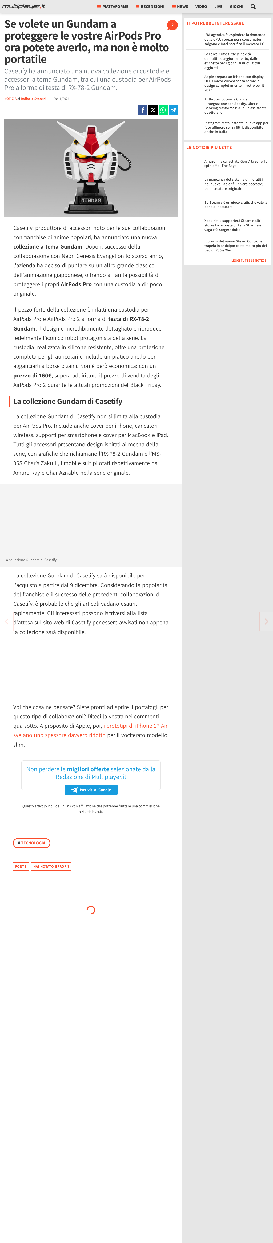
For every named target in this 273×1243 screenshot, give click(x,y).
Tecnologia (31, 843)
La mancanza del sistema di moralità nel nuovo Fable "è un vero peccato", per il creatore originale (233, 184)
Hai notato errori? (51, 866)
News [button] (180, 6)
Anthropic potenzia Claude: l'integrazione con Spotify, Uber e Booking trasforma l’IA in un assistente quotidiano (235, 106)
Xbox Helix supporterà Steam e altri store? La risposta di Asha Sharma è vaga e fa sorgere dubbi (233, 225)
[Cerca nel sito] (253, 6)
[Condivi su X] (153, 110)
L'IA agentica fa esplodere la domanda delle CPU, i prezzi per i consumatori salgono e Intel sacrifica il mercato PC (234, 39)
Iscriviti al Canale (91, 790)
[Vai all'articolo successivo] (6, 621)
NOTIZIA (10, 98)
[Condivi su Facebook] (142, 110)
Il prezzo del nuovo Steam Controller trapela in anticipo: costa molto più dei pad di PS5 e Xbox (235, 246)
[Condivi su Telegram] (173, 110)
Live (218, 6)
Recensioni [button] (150, 6)
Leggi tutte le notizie (249, 260)
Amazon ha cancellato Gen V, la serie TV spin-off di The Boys (235, 163)
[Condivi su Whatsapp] (163, 110)
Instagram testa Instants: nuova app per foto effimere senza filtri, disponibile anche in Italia (236, 127)
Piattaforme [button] (113, 6)
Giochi (236, 6)
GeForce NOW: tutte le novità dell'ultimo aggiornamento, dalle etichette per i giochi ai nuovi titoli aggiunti (232, 61)
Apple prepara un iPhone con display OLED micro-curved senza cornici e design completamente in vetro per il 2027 (234, 83)
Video (201, 6)
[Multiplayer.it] (23, 6)
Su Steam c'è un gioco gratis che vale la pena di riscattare (235, 204)
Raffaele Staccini (34, 98)
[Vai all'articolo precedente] (266, 621)
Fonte (20, 866)
